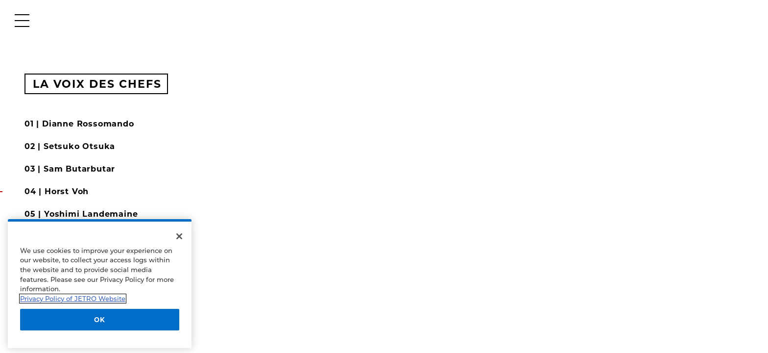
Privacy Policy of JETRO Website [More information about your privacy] (72, 299)
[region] (100, 284)
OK (99, 320)
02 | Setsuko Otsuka (69, 146)
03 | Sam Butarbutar (69, 169)
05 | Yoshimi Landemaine (81, 214)
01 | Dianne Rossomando (79, 123)
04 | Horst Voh (56, 191)
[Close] (179, 236)
